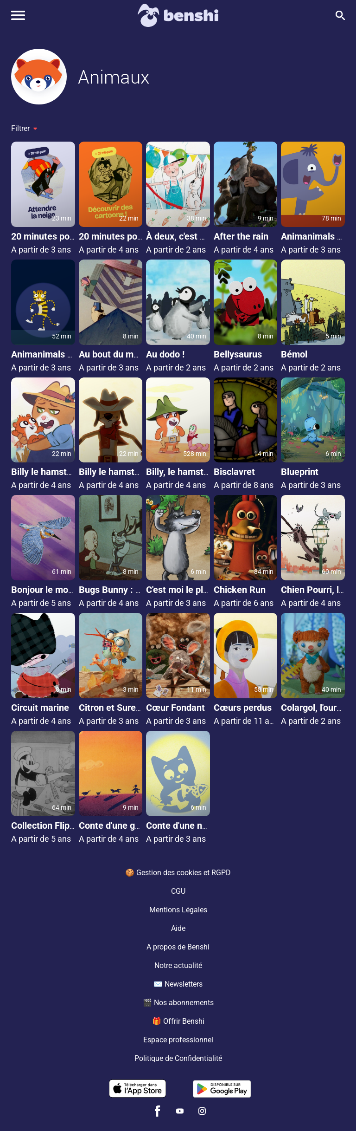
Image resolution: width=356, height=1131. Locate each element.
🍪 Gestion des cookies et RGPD (178, 872)
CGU (178, 891)
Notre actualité (178, 965)
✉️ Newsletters (178, 984)
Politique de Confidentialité (178, 1058)
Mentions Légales (178, 909)
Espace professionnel (178, 1039)
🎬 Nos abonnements (178, 1002)
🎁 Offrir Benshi (178, 1021)
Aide (178, 928)
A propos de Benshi (178, 946)
